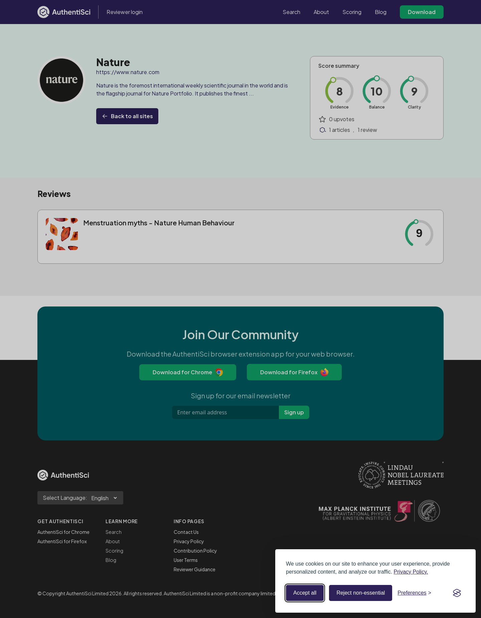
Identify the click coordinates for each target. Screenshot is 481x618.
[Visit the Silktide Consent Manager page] (457, 593)
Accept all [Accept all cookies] (304, 593)
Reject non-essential (360, 593)
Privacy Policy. (411, 572)
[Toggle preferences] (414, 593)
